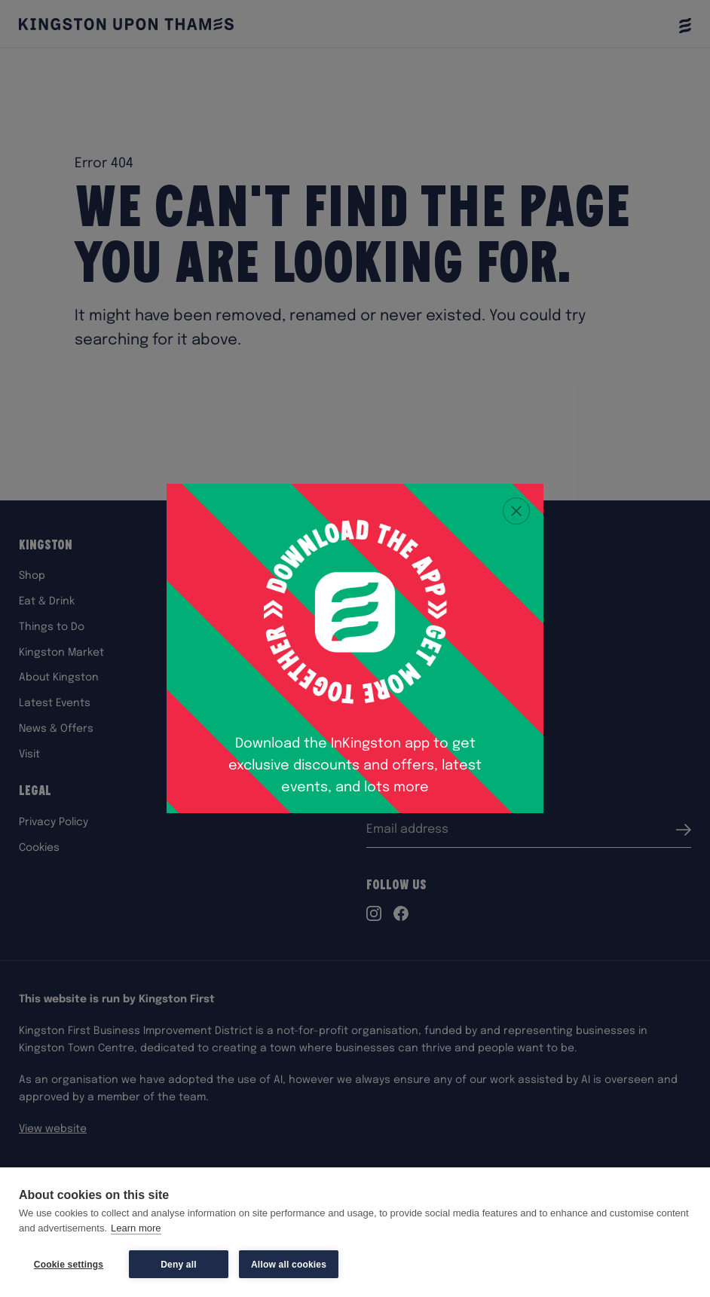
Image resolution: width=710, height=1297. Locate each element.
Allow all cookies (288, 1264)
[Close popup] (516, 511)
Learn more (136, 1228)
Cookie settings (68, 1264)
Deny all (179, 1264)
